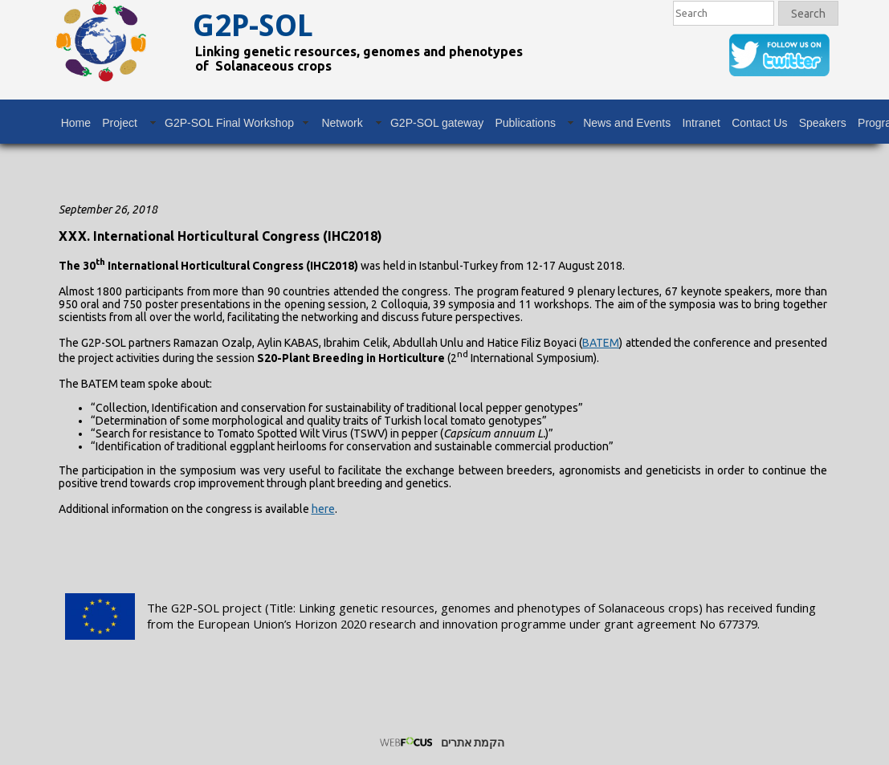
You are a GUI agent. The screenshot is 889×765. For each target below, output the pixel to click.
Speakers (822, 122)
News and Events (627, 122)
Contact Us (759, 122)
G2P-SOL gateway (436, 122)
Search (808, 13)
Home (76, 122)
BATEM (600, 342)
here (323, 509)
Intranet (701, 122)
